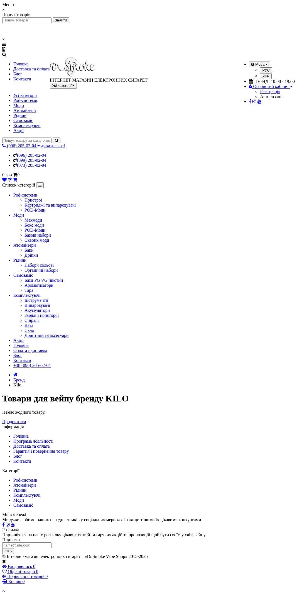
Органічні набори (41, 270)
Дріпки (31, 255)
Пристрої (33, 200)
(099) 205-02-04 (31, 160)
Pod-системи (25, 100)
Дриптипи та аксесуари (46, 335)
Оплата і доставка (30, 350)
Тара (28, 290)
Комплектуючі (27, 125)
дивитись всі (53, 145)
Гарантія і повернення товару (41, 451)
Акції (18, 130)
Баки (29, 250)
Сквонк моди (36, 240)
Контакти (22, 79)
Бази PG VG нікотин (43, 280)
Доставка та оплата (31, 69)
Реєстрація (270, 91)
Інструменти (36, 300)
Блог (17, 74)
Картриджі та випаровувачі (50, 205)
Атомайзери (24, 110)
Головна (21, 64)
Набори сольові (39, 265)
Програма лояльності (33, 441)
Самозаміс (23, 120)
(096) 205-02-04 (31, 155)
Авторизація (271, 96)
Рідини (19, 115)
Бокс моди (34, 225)
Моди (18, 105)
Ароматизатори (38, 285)
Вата (28, 325)
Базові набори (37, 235)
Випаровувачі (37, 305)
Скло (29, 330)
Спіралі (31, 320)
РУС (266, 70)
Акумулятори (37, 310)
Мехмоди (33, 220)
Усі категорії (25, 95)
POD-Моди (34, 210)
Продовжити (14, 421)
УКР (265, 76)
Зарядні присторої (41, 315)
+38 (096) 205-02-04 (32, 365)
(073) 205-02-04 (31, 165)
